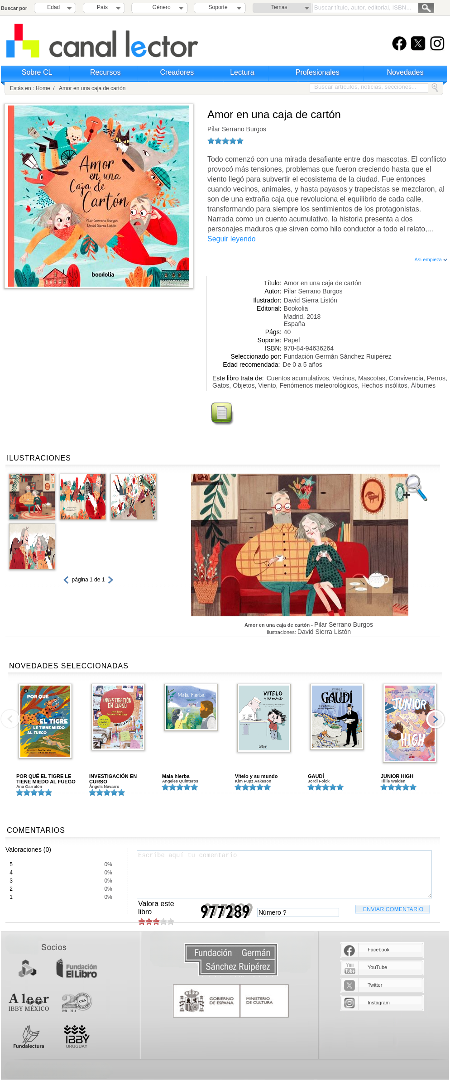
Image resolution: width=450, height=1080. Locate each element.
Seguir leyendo (231, 239)
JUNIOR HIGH (397, 776)
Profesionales (318, 72)
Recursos (105, 72)
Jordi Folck (319, 781)
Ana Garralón (29, 786)
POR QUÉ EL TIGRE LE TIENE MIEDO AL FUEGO (46, 778)
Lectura (242, 72)
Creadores (177, 72)
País (102, 7)
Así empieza (430, 259)
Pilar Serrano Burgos (236, 129)
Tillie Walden (393, 781)
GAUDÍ (316, 776)
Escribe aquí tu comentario (284, 874)
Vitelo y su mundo (256, 776)
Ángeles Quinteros (180, 781)
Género (160, 7)
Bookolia (296, 308)
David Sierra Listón (310, 300)
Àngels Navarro (104, 786)
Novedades (405, 72)
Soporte (218, 7)
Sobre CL (37, 72)
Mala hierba (176, 776)
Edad (53, 7)
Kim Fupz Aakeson (253, 781)
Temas (279, 7)
